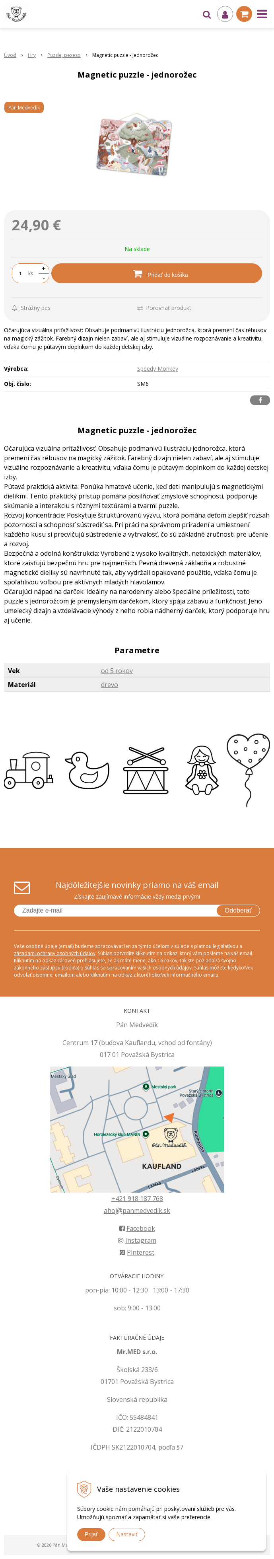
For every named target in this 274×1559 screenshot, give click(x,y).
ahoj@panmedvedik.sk (137, 1210)
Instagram (137, 1240)
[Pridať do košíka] (156, 273)
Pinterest (137, 1252)
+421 (119, 1198)
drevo (109, 684)
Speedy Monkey (157, 368)
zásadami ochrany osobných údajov (54, 953)
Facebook (137, 1228)
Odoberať (238, 910)
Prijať (91, 1534)
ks (30, 273)
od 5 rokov (117, 670)
